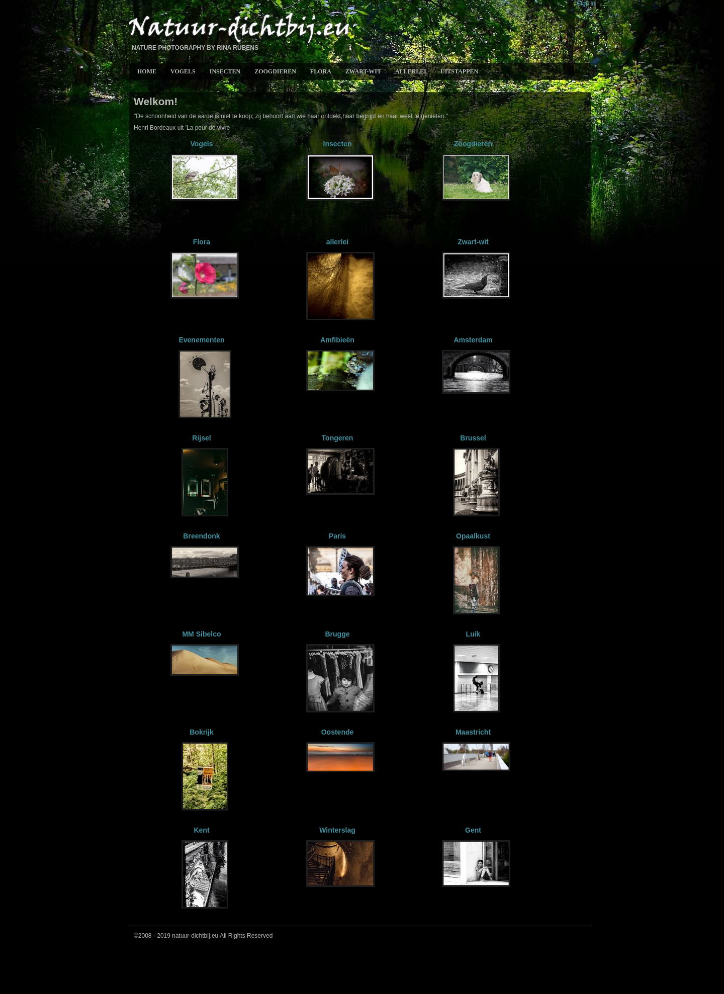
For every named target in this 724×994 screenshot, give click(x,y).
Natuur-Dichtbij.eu (238, 28)
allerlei (410, 71)
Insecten (225, 71)
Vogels (183, 71)
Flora (320, 71)
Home (146, 71)
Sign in (586, 3)
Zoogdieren (275, 71)
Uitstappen (459, 71)
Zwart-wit (363, 71)
